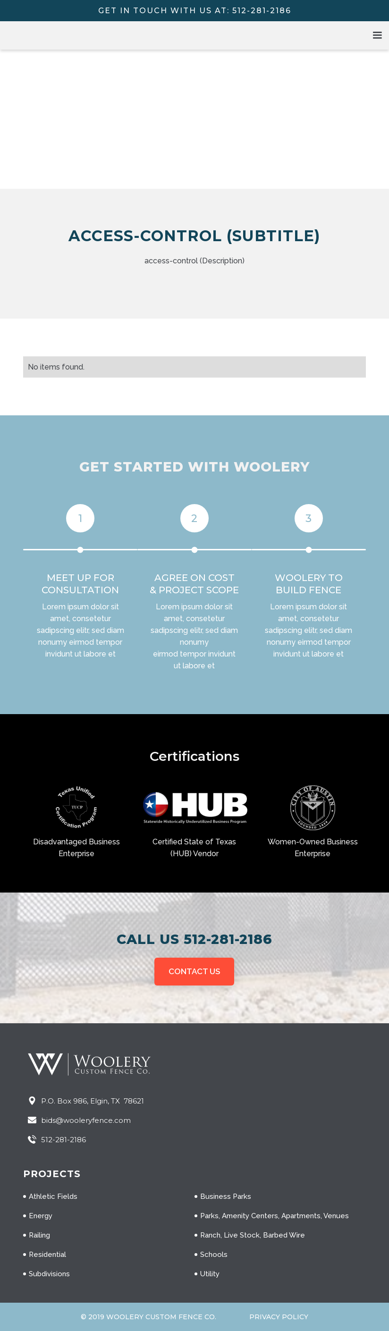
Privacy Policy (278, 1317)
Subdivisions (49, 1274)
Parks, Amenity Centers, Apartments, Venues (274, 1216)
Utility (210, 1274)
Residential (47, 1254)
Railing (39, 1235)
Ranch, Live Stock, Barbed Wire (252, 1235)
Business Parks (225, 1196)
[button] (377, 35)
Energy (40, 1216)
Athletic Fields (53, 1196)
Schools (214, 1254)
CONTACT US (194, 971)
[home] (71, 36)
